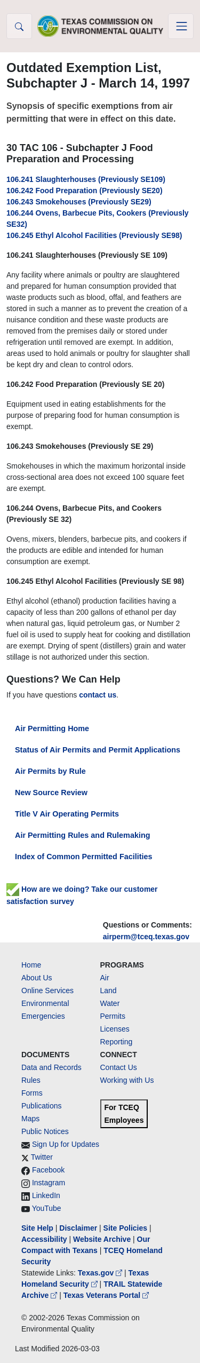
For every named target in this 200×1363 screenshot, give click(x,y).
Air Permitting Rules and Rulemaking (82, 835)
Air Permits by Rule (50, 771)
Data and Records (51, 1067)
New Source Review (51, 792)
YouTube (46, 1208)
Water (110, 1003)
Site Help (37, 1228)
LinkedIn (46, 1195)
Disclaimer (78, 1228)
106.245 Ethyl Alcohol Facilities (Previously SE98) (94, 235)
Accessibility (45, 1239)
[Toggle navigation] (181, 26)
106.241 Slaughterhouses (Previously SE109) (85, 179)
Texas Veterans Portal (106, 1295)
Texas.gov (101, 1273)
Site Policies (125, 1228)
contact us (97, 695)
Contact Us (118, 1067)
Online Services (47, 990)
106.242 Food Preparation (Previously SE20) (84, 190)
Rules (31, 1080)
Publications (41, 1106)
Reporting (116, 1041)
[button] (19, 26)
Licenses (115, 1029)
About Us (36, 977)
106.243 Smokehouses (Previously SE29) (78, 201)
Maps (30, 1118)
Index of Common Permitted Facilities (83, 856)
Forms (32, 1093)
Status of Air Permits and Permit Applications (97, 750)
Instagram (48, 1182)
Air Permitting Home (52, 728)
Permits (112, 1016)
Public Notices (45, 1131)
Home (31, 965)
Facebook (48, 1170)
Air (104, 977)
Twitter (42, 1157)
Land (108, 990)
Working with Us (127, 1080)
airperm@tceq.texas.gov (146, 936)
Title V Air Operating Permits (67, 814)
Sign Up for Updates (65, 1144)
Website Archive (102, 1239)
